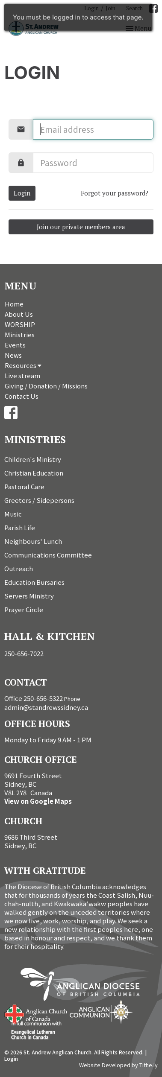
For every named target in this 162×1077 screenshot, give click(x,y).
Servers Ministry (29, 595)
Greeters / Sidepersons (39, 500)
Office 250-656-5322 (33, 698)
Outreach (18, 568)
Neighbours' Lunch (33, 541)
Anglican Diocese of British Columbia (84, 985)
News (13, 354)
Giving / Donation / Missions (46, 385)
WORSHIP (20, 324)
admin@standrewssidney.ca (46, 707)
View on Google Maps (38, 801)
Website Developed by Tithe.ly (118, 1065)
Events (15, 344)
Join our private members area (81, 226)
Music (13, 513)
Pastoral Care (24, 486)
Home (14, 303)
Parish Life (19, 527)
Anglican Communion (101, 1011)
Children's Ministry (32, 459)
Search (134, 8)
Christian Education (33, 472)
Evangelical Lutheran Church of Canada (33, 1031)
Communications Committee (48, 554)
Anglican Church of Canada (36, 1013)
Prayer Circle (23, 609)
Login (91, 8)
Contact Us (21, 395)
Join (110, 8)
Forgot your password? (114, 193)
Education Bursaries (34, 582)
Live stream (22, 375)
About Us (19, 313)
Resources (23, 365)
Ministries (20, 334)
